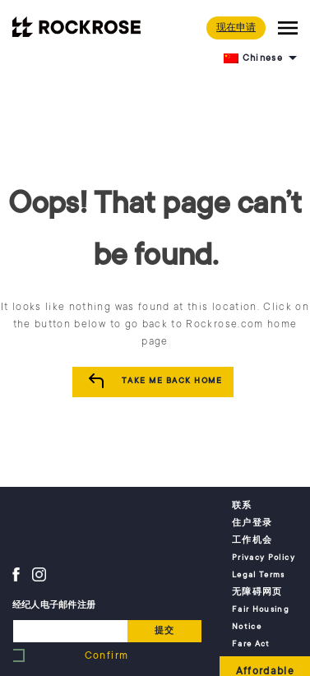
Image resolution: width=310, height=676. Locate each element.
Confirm (106, 655)
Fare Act (251, 644)
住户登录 (252, 523)
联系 (242, 506)
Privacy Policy (263, 558)
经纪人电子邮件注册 (53, 605)
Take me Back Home (172, 381)
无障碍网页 (257, 592)
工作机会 (252, 540)
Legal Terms (258, 575)
